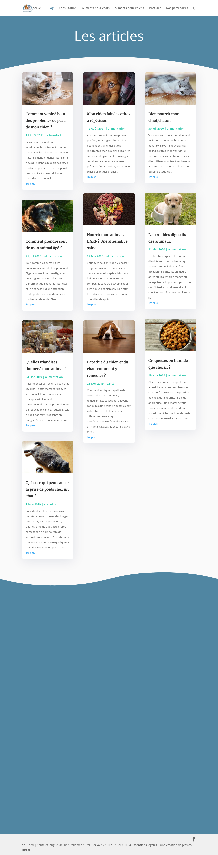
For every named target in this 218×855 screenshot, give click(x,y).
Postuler (155, 8)
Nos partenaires (177, 8)
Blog (51, 8)
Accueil (37, 8)
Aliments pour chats (96, 8)
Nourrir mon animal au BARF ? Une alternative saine (107, 241)
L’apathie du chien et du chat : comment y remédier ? (107, 369)
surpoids (50, 504)
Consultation (68, 8)
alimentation (55, 135)
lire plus (30, 183)
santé (110, 383)
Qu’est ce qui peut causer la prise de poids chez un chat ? (47, 489)
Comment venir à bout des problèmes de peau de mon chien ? (46, 121)
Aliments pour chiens (129, 8)
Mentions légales (145, 845)
